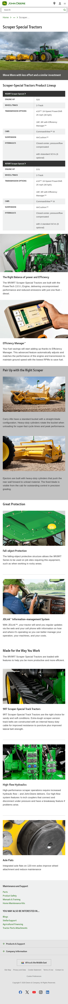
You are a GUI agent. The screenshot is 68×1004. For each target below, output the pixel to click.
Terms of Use (48, 970)
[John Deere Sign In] (60, 3)
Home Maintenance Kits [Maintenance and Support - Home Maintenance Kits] (14, 903)
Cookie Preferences (34, 976)
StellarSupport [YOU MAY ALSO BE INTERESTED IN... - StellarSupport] (10, 920)
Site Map (7, 970)
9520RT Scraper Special (14, 93)
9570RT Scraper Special (14, 163)
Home (6, 17)
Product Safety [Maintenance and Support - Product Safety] (10, 895)
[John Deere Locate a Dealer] (54, 3)
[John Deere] (15, 3)
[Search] (34, 9)
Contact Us (59, 970)
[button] (20, 992)
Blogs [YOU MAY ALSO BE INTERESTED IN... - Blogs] (5, 916)
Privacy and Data (19, 970)
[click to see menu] (65, 3)
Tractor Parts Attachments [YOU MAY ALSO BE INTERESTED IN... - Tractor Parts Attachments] (15, 927)
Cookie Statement (34, 970)
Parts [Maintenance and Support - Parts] (5, 891)
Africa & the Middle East (34, 962)
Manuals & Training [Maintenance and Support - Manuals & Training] (11, 899)
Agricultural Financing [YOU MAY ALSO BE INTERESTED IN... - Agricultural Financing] (13, 924)
